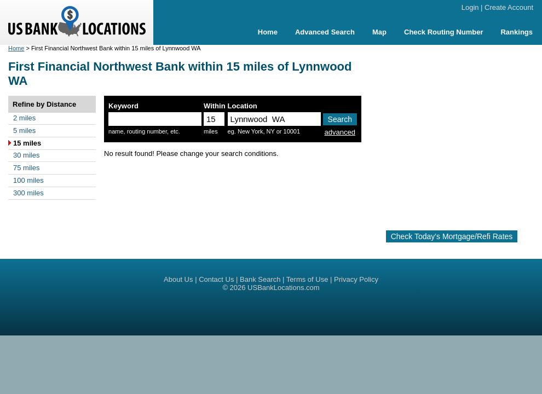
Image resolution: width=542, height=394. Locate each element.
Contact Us (216, 279)
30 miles (26, 155)
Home (268, 32)
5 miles (24, 130)
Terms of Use (307, 279)
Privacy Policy (356, 279)
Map (379, 32)
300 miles (28, 193)
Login (470, 7)
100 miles (28, 180)
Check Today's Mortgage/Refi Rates (452, 236)
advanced (340, 132)
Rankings (516, 32)
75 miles (26, 168)
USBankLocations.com (283, 287)
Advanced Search (325, 32)
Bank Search (260, 279)
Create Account (509, 7)
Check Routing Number (443, 32)
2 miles (24, 118)
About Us (178, 279)
